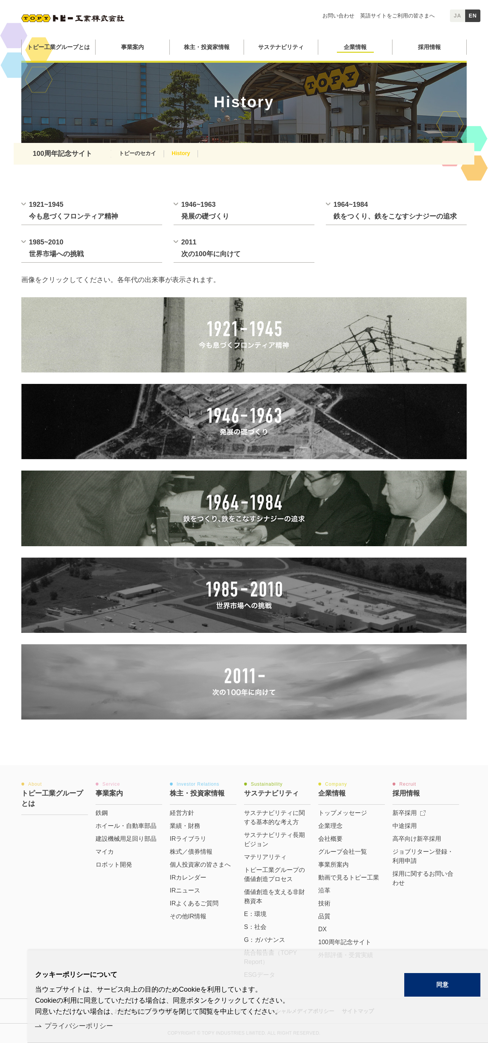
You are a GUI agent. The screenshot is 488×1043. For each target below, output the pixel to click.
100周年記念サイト (62, 153)
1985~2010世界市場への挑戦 (56, 248)
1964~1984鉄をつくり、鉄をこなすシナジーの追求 (395, 210)
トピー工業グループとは (58, 47)
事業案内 (132, 47)
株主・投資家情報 (207, 47)
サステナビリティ (281, 47)
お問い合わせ (338, 16)
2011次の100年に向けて (211, 248)
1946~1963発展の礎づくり (205, 210)
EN (473, 16)
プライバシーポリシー (79, 1026)
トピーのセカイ (137, 153)
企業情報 (355, 47)
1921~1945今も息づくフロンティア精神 (73, 210)
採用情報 (429, 47)
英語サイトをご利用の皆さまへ (397, 16)
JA (457, 16)
